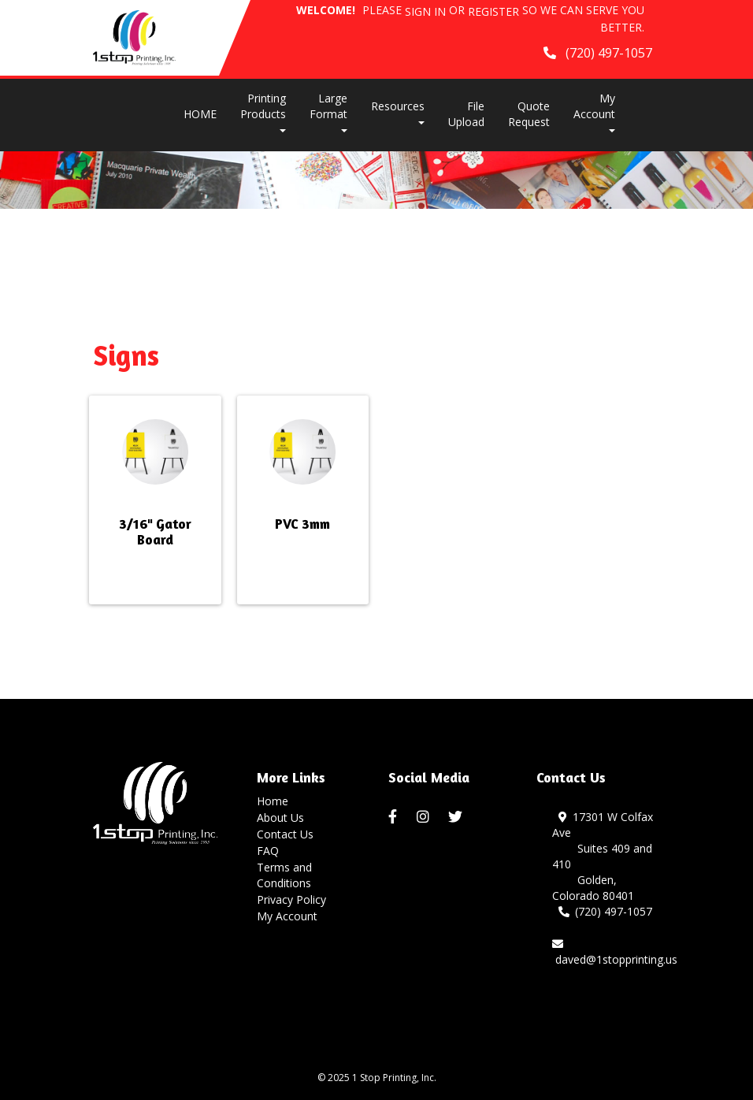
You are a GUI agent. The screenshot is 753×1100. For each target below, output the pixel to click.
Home (272, 800)
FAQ (268, 850)
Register (493, 11)
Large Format (328, 111)
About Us (280, 817)
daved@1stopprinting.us (614, 952)
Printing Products (263, 111)
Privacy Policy (291, 899)
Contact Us (285, 834)
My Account (287, 916)
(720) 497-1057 (605, 911)
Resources (398, 111)
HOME (200, 113)
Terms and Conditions (284, 875)
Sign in (425, 11)
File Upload (466, 113)
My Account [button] (594, 111)
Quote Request (529, 113)
